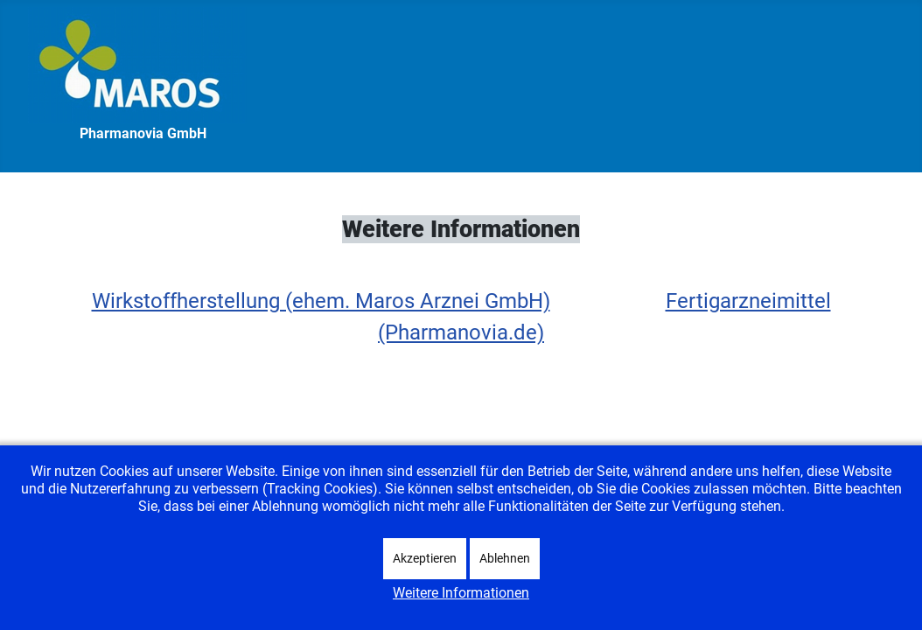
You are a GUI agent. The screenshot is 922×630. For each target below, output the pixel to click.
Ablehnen (504, 558)
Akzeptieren (425, 558)
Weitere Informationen (461, 592)
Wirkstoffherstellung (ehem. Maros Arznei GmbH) (321, 301)
